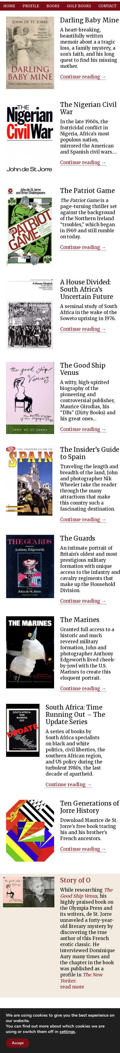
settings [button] (67, 1032)
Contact (107, 6)
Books (53, 6)
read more (72, 987)
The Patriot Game (87, 190)
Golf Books (79, 6)
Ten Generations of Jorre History (89, 807)
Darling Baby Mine (89, 20)
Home (9, 6)
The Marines (79, 620)
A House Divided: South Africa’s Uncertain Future (86, 289)
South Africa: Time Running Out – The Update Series (75, 715)
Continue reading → (83, 77)
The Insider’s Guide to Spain (89, 453)
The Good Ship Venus (82, 369)
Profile (30, 6)
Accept (17, 1043)
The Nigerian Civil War (88, 108)
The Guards (77, 538)
